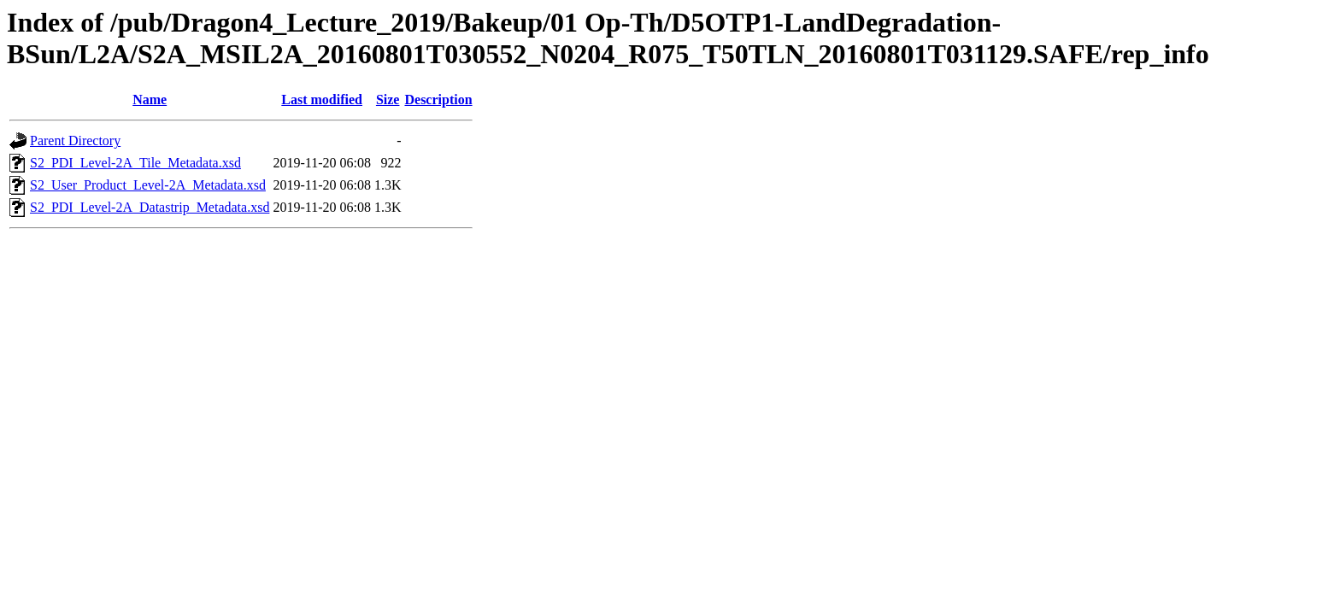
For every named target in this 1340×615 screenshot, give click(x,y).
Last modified (321, 99)
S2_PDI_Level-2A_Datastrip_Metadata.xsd (149, 207)
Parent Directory (75, 140)
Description (438, 99)
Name (149, 99)
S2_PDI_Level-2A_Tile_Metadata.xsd (135, 162)
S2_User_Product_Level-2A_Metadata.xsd (148, 185)
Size (388, 99)
